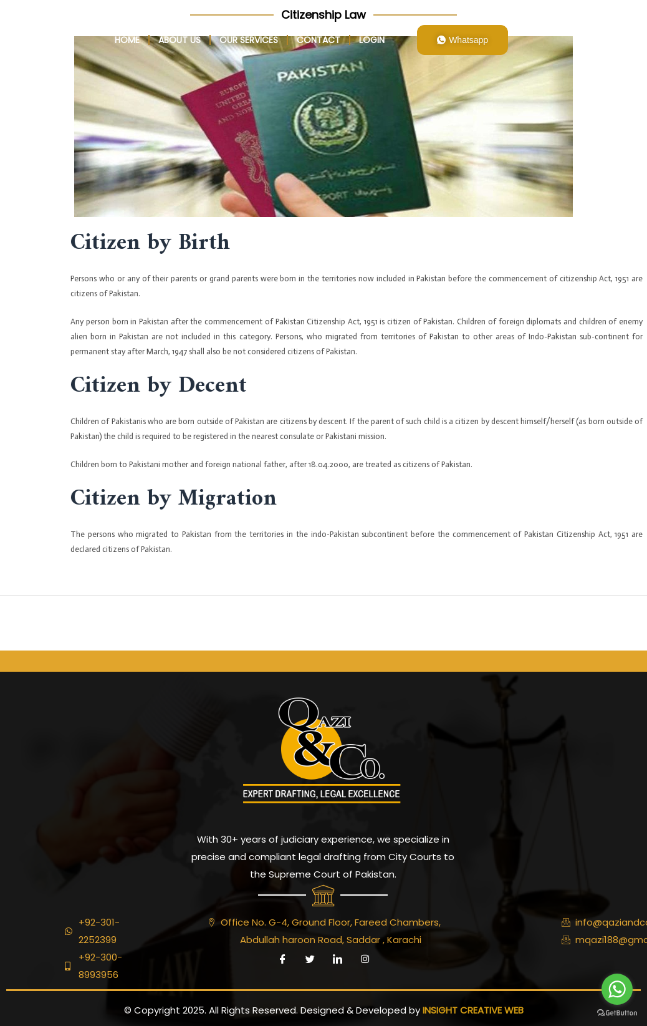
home (127, 40)
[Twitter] (309, 959)
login (372, 40)
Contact (318, 40)
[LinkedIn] (337, 959)
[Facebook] (282, 959)
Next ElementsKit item (588, 622)
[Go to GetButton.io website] (617, 1013)
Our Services (248, 40)
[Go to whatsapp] (617, 989)
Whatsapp (462, 40)
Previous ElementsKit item (67, 622)
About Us (179, 40)
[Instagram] (364, 959)
